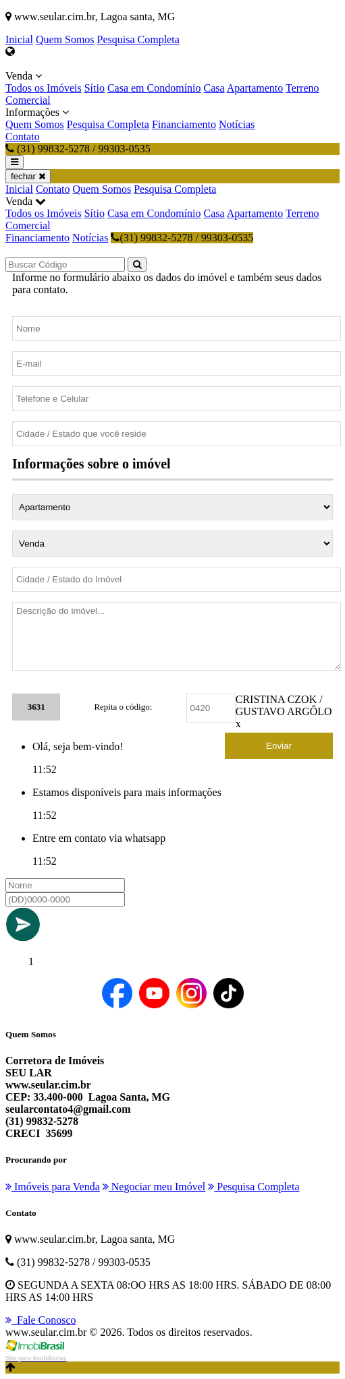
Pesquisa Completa (138, 39)
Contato (22, 136)
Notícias (237, 124)
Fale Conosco (40, 1320)
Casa (214, 88)
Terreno (302, 88)
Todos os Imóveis (43, 88)
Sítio (94, 88)
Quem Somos (65, 39)
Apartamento (255, 88)
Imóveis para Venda (52, 1186)
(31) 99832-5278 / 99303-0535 (182, 237)
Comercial (28, 100)
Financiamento (184, 124)
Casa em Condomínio (154, 88)
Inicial (19, 39)
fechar (28, 176)
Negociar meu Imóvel (154, 1186)
